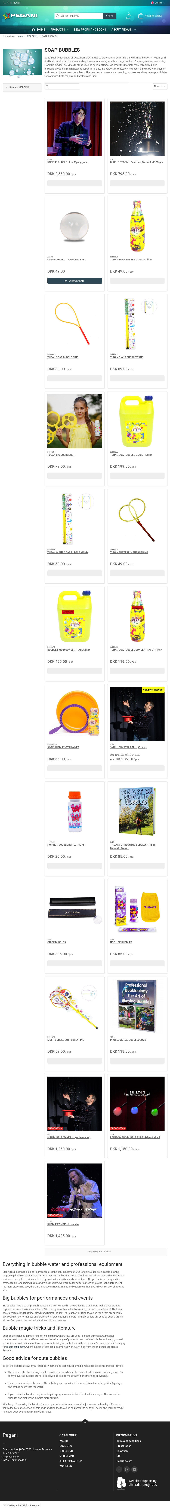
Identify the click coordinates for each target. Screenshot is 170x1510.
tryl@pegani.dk (11, 1456)
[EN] (20, 16)
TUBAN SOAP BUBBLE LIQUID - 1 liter (131, 259)
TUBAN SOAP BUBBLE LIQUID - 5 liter (131, 454)
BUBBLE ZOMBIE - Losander (63, 1224)
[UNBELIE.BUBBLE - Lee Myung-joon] (74, 129)
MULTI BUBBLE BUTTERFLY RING (65, 1039)
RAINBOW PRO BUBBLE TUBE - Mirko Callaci (135, 1137)
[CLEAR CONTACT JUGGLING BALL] (74, 226)
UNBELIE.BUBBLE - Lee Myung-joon (67, 162)
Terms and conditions (129, 1441)
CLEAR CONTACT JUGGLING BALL (66, 259)
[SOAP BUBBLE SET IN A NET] (74, 714)
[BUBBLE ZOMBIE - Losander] (74, 1190)
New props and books (90, 29)
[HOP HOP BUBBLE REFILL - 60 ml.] (74, 811)
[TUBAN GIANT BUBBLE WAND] (137, 324)
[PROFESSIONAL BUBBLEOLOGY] (137, 1006)
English (158, 2)
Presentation (124, 1445)
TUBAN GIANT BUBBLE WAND (126, 357)
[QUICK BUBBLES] (74, 909)
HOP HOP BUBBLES (121, 942)
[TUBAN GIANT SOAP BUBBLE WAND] (74, 519)
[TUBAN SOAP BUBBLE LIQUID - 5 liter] (137, 421)
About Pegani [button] (124, 29)
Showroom (122, 1451)
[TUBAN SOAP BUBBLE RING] (74, 324)
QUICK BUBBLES (56, 942)
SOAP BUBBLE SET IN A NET (63, 747)
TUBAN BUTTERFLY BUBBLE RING (129, 552)
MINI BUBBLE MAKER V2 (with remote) (68, 1137)
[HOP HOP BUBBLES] (137, 909)
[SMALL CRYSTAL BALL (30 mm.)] (137, 714)
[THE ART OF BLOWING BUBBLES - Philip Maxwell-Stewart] (137, 811)
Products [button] (60, 29)
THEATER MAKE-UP (71, 1461)
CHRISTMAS (67, 1456)
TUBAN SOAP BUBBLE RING (63, 357)
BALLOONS (66, 1451)
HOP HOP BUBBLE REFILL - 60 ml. (66, 844)
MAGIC (64, 1441)
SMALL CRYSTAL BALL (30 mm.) (128, 747)
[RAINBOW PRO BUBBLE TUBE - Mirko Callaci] (137, 1104)
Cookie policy (124, 1461)
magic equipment (15, 1346)
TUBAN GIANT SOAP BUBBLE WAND (67, 552)
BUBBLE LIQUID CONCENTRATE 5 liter (68, 649)
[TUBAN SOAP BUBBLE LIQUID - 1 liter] (137, 226)
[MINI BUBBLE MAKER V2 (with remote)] (74, 1104)
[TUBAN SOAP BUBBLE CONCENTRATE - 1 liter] (137, 616)
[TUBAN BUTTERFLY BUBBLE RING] (137, 519)
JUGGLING (66, 1445)
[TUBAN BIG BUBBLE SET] (74, 421)
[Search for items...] (64, 86)
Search (109, 16)
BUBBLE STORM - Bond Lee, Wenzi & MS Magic (136, 162)
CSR (119, 1456)
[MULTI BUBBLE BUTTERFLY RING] (74, 1006)
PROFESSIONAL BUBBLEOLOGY (128, 1039)
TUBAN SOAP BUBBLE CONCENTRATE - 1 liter (136, 649)
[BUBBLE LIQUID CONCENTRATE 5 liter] (74, 616)
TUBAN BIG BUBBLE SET (61, 454)
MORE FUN (32, 36)
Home (20, 36)
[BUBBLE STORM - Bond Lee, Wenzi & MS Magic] (137, 129)
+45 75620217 (11, 1453)
